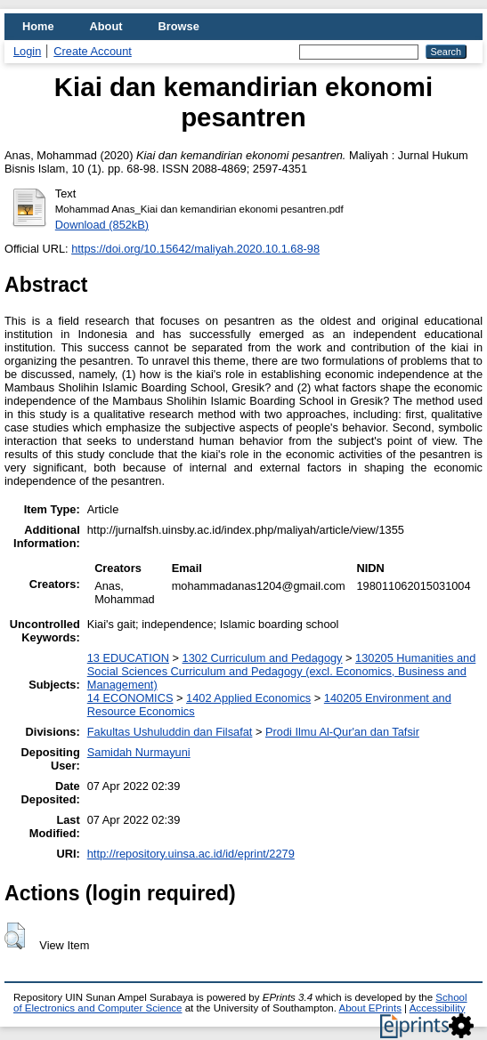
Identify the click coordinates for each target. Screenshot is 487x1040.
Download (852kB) (102, 224)
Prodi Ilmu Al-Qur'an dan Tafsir (342, 731)
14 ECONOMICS (130, 698)
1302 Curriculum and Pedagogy (263, 658)
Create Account (92, 51)
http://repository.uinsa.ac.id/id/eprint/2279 (191, 853)
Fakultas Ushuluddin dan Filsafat (170, 731)
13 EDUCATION (128, 658)
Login (27, 51)
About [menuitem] (106, 26)
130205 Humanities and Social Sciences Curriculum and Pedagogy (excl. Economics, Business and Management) (281, 671)
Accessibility (438, 1008)
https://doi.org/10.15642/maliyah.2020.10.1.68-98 (195, 248)
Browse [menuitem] (178, 26)
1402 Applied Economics (248, 698)
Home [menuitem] (38, 26)
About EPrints (370, 1008)
